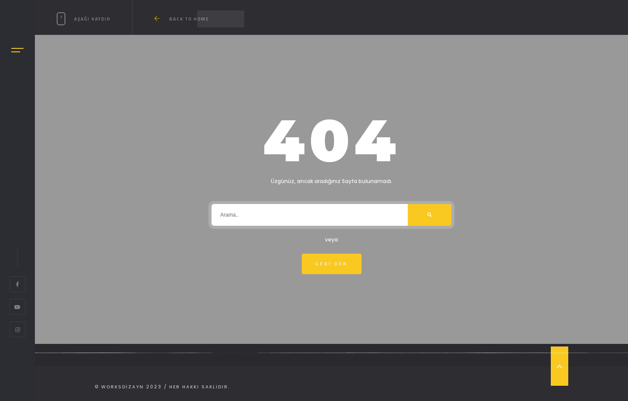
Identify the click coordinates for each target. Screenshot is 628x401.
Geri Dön (331, 264)
